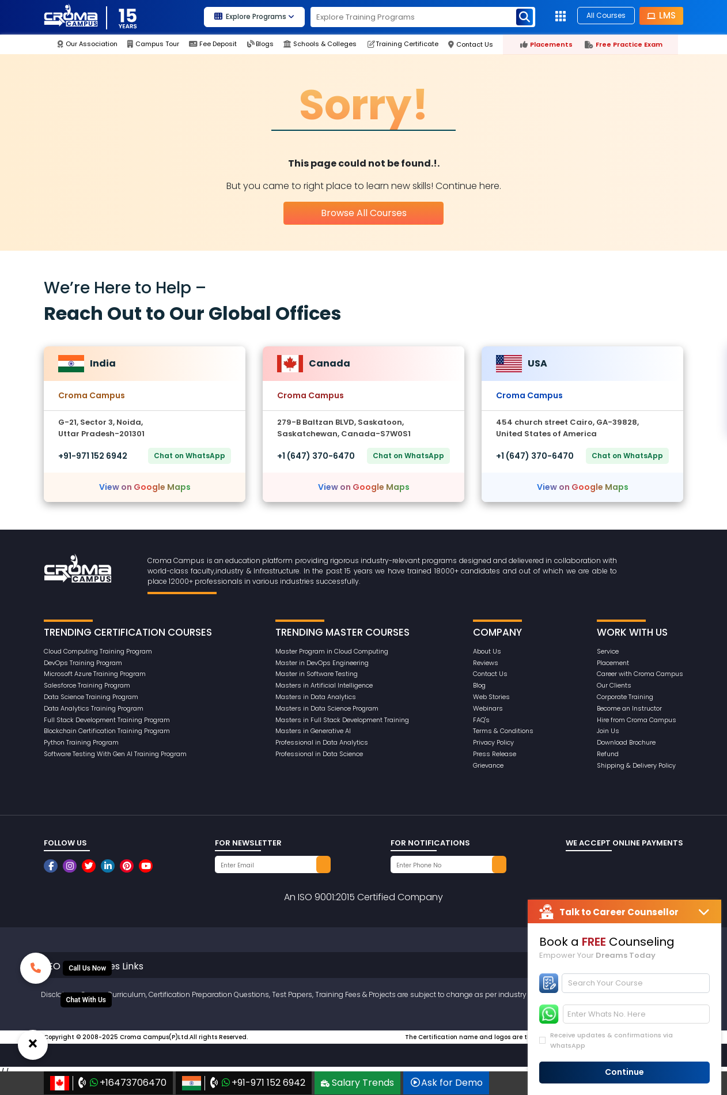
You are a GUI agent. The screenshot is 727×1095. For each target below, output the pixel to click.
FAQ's (481, 719)
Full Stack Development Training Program (107, 719)
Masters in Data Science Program (326, 708)
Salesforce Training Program (87, 685)
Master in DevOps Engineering (322, 662)
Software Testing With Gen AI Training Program (115, 753)
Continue (624, 1072)
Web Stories (491, 696)
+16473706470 (108, 1083)
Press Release (494, 753)
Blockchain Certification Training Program (107, 730)
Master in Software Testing (316, 673)
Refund (608, 753)
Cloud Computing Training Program (98, 651)
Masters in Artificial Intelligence (324, 685)
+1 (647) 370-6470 (316, 456)
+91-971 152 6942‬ (92, 456)
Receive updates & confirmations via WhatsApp (611, 1040)
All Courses (606, 15)
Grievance (488, 765)
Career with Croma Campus (640, 673)
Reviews (485, 662)
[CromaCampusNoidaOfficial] (52, 866)
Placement (613, 662)
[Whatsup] (86, 999)
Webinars (488, 708)
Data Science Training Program (91, 696)
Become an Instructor (629, 708)
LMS (661, 15)
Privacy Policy (493, 742)
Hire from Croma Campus (636, 719)
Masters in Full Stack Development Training (342, 719)
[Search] (636, 983)
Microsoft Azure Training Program (95, 673)
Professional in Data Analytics (321, 742)
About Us (487, 651)
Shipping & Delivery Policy (636, 765)
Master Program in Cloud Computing (331, 651)
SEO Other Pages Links (93, 966)
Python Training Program (81, 742)
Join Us (608, 730)
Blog (479, 685)
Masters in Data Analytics (315, 696)
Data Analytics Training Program (93, 708)
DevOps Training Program (83, 662)
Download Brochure (626, 742)
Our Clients (614, 685)
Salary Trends (357, 1082)
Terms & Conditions (503, 730)
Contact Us (490, 673)
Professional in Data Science (319, 753)
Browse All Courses (364, 213)
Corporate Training (625, 696)
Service (608, 651)
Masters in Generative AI (313, 730)
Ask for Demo (446, 1082)
